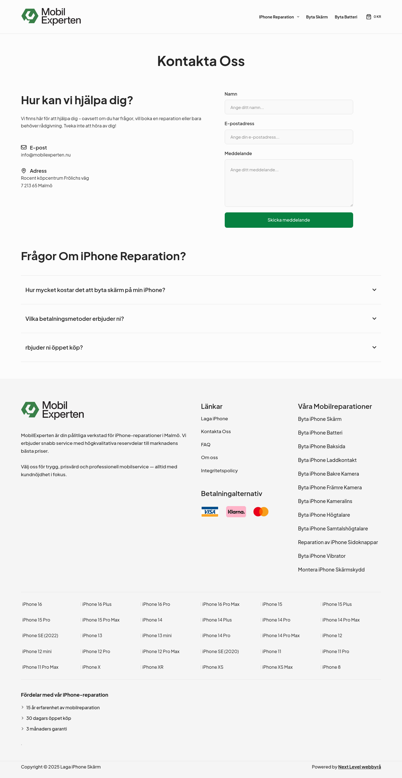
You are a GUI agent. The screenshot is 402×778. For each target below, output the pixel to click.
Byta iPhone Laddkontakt (327, 460)
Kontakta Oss (216, 431)
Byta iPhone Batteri (320, 433)
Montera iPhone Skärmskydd (331, 569)
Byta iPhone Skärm (320, 419)
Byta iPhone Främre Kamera (330, 487)
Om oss (209, 457)
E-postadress (239, 123)
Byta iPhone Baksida (321, 446)
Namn (231, 94)
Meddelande (238, 153)
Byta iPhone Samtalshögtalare (333, 528)
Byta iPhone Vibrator (322, 556)
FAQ (205, 444)
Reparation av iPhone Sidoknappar (338, 542)
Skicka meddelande (288, 220)
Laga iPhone (214, 418)
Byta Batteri (346, 16)
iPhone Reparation (280, 16)
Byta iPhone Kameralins (325, 501)
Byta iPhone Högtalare (324, 515)
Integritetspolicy (219, 470)
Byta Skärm (317, 16)
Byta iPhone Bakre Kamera (328, 474)
